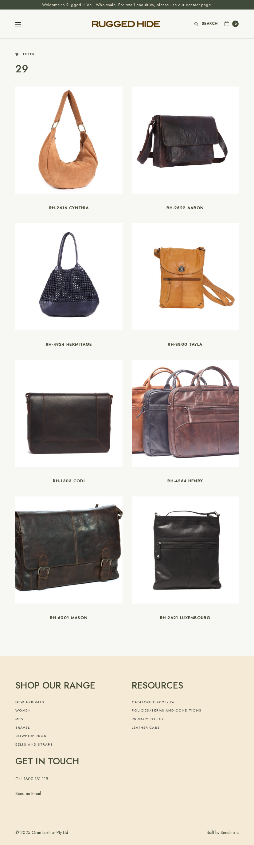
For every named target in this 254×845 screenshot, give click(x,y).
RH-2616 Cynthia (69, 208)
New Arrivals (29, 702)
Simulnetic (230, 832)
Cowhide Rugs (30, 735)
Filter (25, 54)
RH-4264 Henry (185, 481)
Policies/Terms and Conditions (167, 710)
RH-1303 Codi (69, 481)
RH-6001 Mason (69, 618)
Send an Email (28, 793)
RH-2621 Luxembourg (185, 618)
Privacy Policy (148, 718)
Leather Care (146, 727)
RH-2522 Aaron (185, 208)
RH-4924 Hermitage (69, 344)
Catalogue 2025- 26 (153, 702)
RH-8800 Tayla (185, 344)
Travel (22, 727)
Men (19, 718)
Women (23, 710)
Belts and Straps (34, 744)
